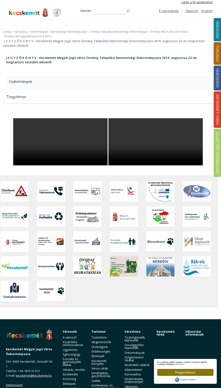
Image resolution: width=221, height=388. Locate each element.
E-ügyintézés (169, 11)
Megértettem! (185, 372)
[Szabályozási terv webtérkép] (197, 216)
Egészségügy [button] (71, 354)
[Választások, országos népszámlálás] (160, 216)
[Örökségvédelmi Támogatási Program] (87, 216)
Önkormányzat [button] (135, 353)
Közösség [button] (69, 379)
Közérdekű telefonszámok (73, 343)
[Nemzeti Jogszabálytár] (124, 216)
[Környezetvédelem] (51, 266)
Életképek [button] (69, 384)
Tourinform (99, 337)
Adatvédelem (133, 370)
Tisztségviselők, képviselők (135, 338)
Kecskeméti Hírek (166, 333)
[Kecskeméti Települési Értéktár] (87, 241)
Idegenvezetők (101, 342)
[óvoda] (87, 266)
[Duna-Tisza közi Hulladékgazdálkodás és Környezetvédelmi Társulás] (15, 216)
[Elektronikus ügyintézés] (124, 191)
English (207, 11)
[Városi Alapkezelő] (197, 241)
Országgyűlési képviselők (134, 346)
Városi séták (99, 368)
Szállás (96, 381)
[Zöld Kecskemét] (15, 266)
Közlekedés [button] (70, 374)
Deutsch (192, 11)
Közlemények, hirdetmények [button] (134, 380)
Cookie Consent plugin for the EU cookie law (185, 379)
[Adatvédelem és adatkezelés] (87, 191)
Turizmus (98, 331)
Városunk (70, 331)
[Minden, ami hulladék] (51, 216)
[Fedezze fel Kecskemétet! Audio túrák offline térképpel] (51, 241)
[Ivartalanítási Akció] (51, 291)
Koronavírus (133, 374)
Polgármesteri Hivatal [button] (134, 358)
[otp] (124, 266)
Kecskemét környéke (99, 362)
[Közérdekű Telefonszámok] (51, 191)
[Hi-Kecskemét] (197, 191)
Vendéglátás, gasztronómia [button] (100, 374)
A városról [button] (70, 337)
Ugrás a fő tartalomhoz (197, 2)
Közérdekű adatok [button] (137, 365)
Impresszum (14, 385)
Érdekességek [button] (100, 351)
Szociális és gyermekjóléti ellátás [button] (72, 362)
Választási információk (194, 333)
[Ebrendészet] (160, 241)
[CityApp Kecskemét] (15, 241)
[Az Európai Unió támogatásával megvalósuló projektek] (160, 191)
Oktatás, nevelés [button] (74, 370)
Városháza (132, 331)
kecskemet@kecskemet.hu (34, 376)
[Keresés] (109, 11)
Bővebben (181, 363)
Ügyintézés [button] (70, 350)
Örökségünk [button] (99, 347)
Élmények (97, 356)
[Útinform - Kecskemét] (15, 191)
